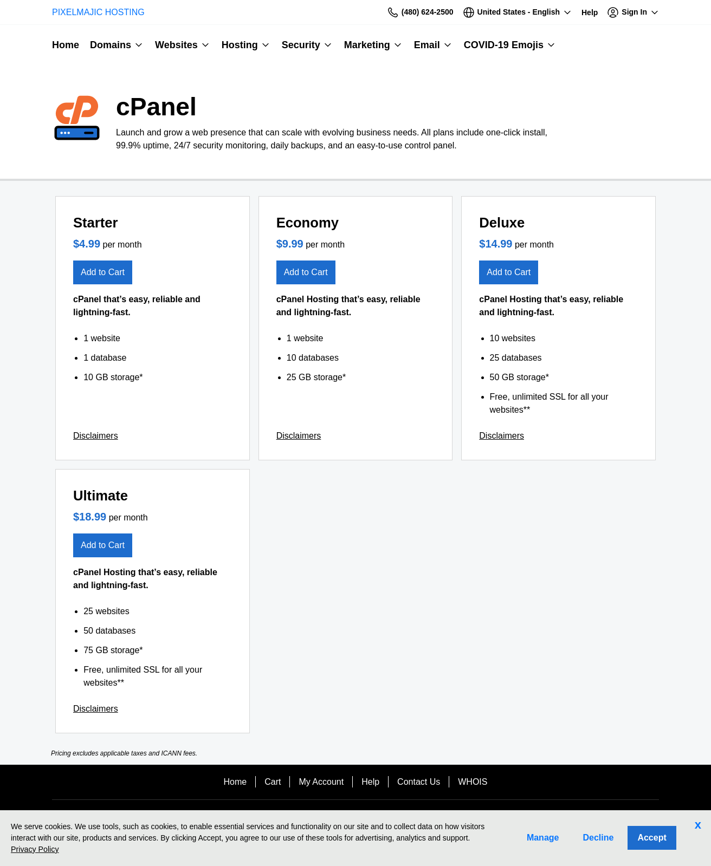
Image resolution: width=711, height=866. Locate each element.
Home (235, 781)
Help (370, 781)
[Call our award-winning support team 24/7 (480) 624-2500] (589, 12)
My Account (321, 781)
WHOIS (472, 781)
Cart (272, 781)
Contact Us (418, 781)
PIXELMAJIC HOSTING (98, 12)
